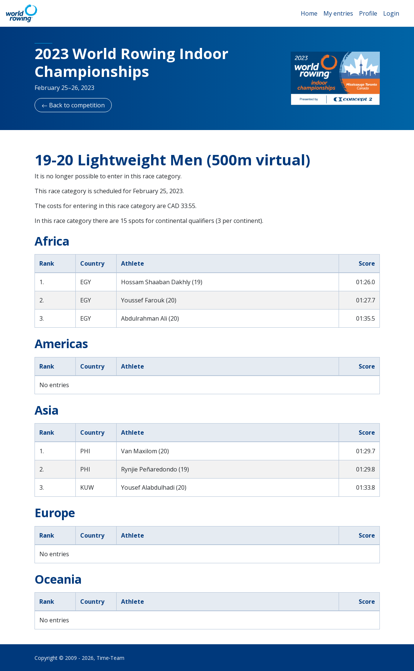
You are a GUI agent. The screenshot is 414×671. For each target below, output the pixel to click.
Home (309, 13)
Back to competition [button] (73, 105)
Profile (368, 13)
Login (391, 13)
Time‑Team (111, 657)
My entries (338, 13)
